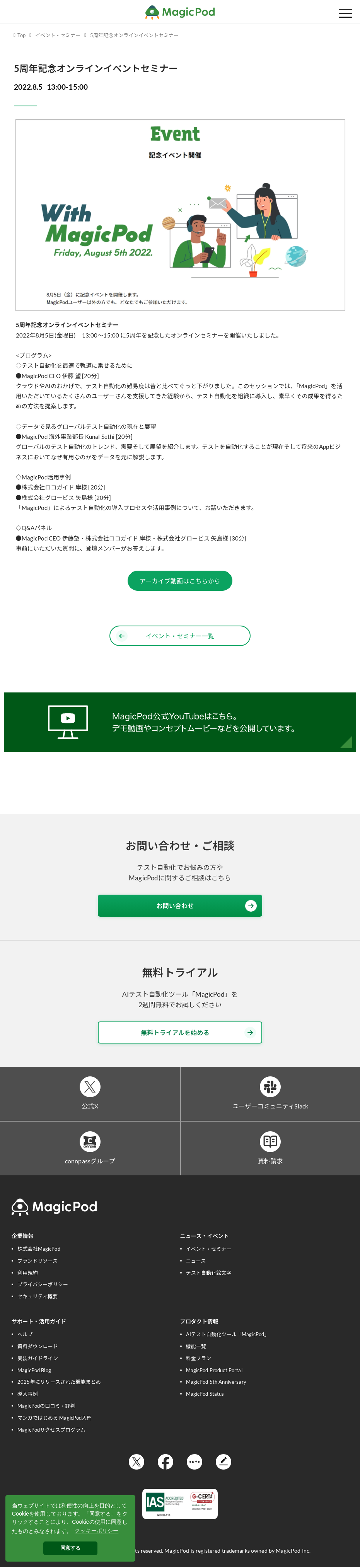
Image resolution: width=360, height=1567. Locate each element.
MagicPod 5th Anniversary (216, 1382)
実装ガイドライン (37, 1358)
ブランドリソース (37, 1261)
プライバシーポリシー (42, 1284)
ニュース (196, 1261)
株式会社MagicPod (38, 1249)
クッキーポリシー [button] (96, 1531)
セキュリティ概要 (37, 1296)
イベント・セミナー (57, 35)
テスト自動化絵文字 (209, 1273)
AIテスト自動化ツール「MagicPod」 (228, 1334)
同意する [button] (70, 1548)
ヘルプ (24, 1334)
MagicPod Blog (34, 1370)
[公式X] (90, 1086)
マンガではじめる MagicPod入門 (54, 1418)
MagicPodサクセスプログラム (51, 1430)
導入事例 (27, 1394)
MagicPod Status (205, 1394)
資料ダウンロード (37, 1346)
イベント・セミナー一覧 (165, 636)
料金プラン (199, 1358)
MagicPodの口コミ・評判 (46, 1406)
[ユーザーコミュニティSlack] (270, 1086)
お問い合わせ (207, 906)
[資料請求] (270, 1141)
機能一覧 (196, 1346)
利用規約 (27, 1273)
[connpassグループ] (90, 1141)
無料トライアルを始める (198, 1032)
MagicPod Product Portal (214, 1370)
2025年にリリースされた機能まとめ (59, 1382)
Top (21, 35)
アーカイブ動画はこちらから (180, 581)
